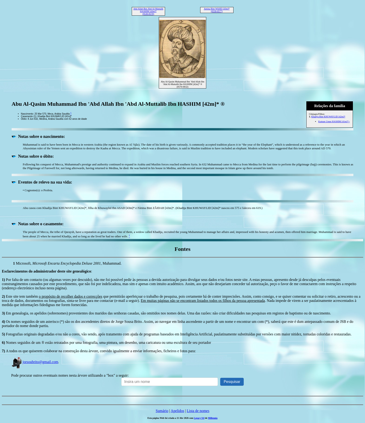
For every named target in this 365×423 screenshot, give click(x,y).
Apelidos (177, 411)
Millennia (212, 418)
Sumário (162, 411)
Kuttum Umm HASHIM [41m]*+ (334, 121)
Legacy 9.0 (199, 418)
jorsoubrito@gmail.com (34, 362)
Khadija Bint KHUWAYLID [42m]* (328, 116)
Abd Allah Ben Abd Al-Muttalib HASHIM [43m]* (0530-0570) (148, 11)
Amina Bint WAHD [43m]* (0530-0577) (217, 10)
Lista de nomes (198, 411)
